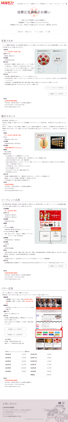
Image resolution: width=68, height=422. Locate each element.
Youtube (59, 403)
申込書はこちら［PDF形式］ (57, 94)
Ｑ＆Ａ (51, 3)
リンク (62, 3)
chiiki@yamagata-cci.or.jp (14, 106)
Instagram (63, 403)
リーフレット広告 (38, 31)
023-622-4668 (10, 188)
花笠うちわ (20, 31)
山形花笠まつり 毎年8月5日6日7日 (7, 2)
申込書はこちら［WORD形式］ (15, 334)
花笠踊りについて (34, 3)
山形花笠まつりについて (23, 3)
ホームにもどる (66, 4)
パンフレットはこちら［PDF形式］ (55, 87)
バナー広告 (47, 31)
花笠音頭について (44, 3)
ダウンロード (57, 3)
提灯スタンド (29, 31)
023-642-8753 (10, 104)
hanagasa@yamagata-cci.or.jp (15, 190)
